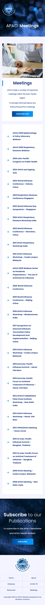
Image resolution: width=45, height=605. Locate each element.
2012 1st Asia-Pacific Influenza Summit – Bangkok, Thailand (22, 442)
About (33, 578)
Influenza (11, 584)
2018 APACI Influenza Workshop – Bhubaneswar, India (25, 314)
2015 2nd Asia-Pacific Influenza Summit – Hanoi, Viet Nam (25, 367)
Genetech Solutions (22, 599)
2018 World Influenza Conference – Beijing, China (23, 300)
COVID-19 (34, 584)
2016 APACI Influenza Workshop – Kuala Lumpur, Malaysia (25, 352)
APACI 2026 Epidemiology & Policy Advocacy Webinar (25, 136)
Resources (11, 590)
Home (11, 578)
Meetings (33, 590)
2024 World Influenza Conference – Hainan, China (23, 183)
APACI (20, 597)
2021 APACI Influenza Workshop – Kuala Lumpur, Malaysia (25, 257)
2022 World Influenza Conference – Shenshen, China (24, 231)
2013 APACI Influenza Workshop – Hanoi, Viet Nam (24, 416)
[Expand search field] (35, 9)
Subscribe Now (22, 114)
